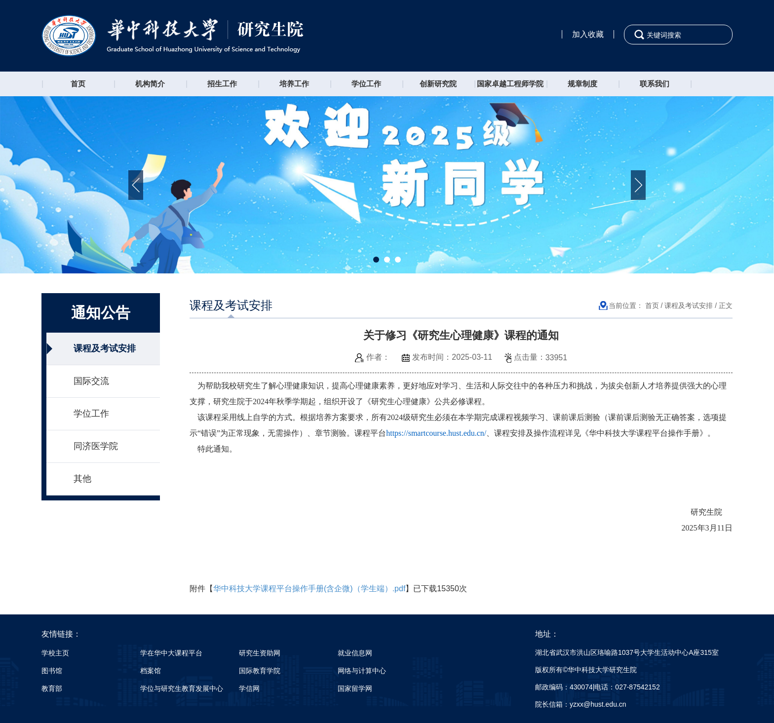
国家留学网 (355, 688)
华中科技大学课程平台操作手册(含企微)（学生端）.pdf (309, 588)
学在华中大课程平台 (171, 653)
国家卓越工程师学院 (510, 83)
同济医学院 (96, 446)
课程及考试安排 (105, 348)
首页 (78, 83)
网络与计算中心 (362, 671)
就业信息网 (355, 653)
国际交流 (91, 381)
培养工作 (294, 83)
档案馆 (150, 671)
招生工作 (222, 83)
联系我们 (654, 83)
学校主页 (55, 653)
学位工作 (366, 83)
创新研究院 (438, 83)
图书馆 (51, 671)
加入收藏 (588, 34)
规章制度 (582, 83)
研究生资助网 (259, 653)
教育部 (51, 688)
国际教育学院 (259, 671)
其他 (82, 479)
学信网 (249, 688)
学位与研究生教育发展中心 (181, 688)
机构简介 (150, 83)
